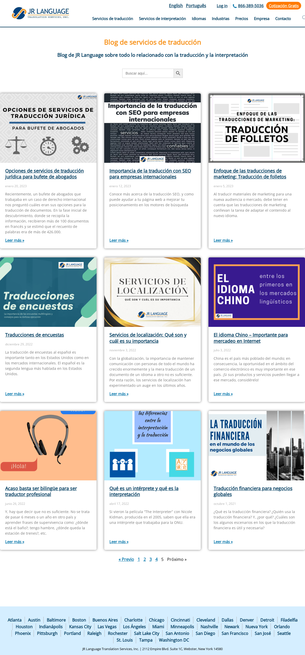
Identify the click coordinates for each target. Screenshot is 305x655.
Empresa (261, 18)
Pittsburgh (47, 633)
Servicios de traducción (112, 18)
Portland (72, 633)
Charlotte (133, 620)
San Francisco (235, 633)
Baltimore (56, 620)
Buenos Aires (105, 620)
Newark (231, 627)
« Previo (126, 559)
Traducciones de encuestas (34, 335)
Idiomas (199, 18)
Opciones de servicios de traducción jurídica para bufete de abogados (44, 174)
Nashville (209, 627)
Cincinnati (180, 620)
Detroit (267, 620)
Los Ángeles (134, 627)
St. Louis (125, 640)
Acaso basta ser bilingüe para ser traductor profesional (41, 491)
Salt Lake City (146, 633)
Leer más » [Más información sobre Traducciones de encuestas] (14, 393)
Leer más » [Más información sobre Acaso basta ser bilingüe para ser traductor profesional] (14, 541)
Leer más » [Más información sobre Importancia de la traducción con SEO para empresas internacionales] (118, 240)
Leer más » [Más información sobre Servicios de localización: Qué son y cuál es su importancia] (118, 393)
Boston (79, 620)
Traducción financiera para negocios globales (253, 491)
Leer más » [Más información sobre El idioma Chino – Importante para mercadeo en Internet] (223, 393)
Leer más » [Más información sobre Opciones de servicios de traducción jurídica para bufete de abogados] (14, 240)
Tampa (146, 640)
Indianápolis (51, 627)
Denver (247, 620)
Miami (158, 627)
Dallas (227, 620)
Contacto (283, 18)
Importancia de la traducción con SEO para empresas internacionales (150, 174)
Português (196, 5)
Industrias (220, 18)
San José (263, 633)
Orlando (282, 627)
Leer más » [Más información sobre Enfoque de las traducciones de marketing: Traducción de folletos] (223, 240)
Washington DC (174, 640)
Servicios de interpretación (162, 18)
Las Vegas (107, 627)
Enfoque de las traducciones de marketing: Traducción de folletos (250, 174)
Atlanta (15, 620)
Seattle (284, 633)
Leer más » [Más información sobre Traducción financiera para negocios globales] (223, 541)
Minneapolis (182, 627)
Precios (241, 18)
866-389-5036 (251, 5)
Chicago (156, 620)
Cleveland (205, 620)
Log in (222, 5)
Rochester (118, 633)
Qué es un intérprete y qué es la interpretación (143, 491)
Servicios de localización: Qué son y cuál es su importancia (147, 338)
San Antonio (177, 633)
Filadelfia (289, 620)
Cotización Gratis (284, 5)
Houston (24, 627)
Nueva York (256, 627)
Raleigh (94, 633)
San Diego (205, 633)
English (176, 5)
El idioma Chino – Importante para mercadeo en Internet (251, 338)
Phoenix (23, 633)
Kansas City (80, 627)
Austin (34, 620)
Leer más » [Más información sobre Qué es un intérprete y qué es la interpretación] (118, 541)
